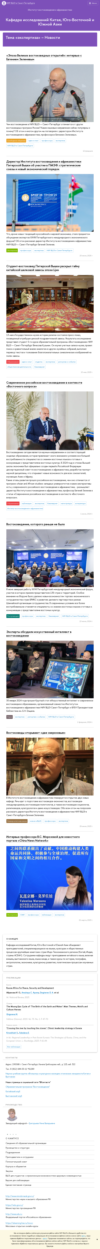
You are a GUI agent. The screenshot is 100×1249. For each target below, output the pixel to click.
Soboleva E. (24, 1032)
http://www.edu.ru (14, 1214)
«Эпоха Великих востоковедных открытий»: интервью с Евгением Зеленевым (44, 57)
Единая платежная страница (18, 1185)
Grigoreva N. (12, 1014)
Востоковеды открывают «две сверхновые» (36, 733)
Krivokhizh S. (12, 1032)
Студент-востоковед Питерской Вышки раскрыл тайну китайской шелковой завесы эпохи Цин (43, 268)
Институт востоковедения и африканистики (50, 9)
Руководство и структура (17, 1147)
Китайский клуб (13, 1091)
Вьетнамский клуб (14, 1096)
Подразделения (13, 1152)
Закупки (9, 1171)
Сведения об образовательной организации (26, 1143)
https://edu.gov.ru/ (14, 1205)
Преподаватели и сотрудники (19, 1157)
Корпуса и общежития (16, 1166)
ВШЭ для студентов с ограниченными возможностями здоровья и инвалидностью (43, 1175)
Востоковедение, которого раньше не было (35, 524)
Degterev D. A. (47, 992)
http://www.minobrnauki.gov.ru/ (20, 1196)
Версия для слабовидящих (17, 1180)
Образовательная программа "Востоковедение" (28, 1086)
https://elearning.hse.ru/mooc (19, 1223)
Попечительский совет (16, 1161)
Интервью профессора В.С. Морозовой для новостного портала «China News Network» (43, 838)
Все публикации (13, 1047)
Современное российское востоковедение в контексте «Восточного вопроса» (44, 384)
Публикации (13, 978)
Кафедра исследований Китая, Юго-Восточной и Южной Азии (50, 22)
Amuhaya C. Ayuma (30, 992)
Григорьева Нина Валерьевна (42, 1123)
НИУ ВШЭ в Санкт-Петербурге (20, 3)
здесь (83, 1236)
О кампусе (12, 1138)
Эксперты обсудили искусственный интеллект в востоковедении (38, 633)
